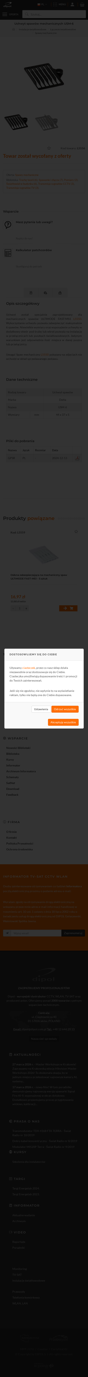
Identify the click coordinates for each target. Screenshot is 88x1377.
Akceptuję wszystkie (63, 722)
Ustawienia (41, 709)
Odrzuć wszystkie (65, 709)
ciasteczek (28, 667)
